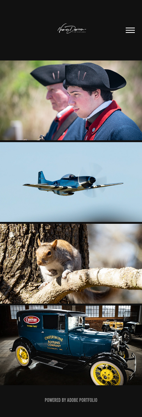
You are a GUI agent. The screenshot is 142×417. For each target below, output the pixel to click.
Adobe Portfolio (82, 400)
